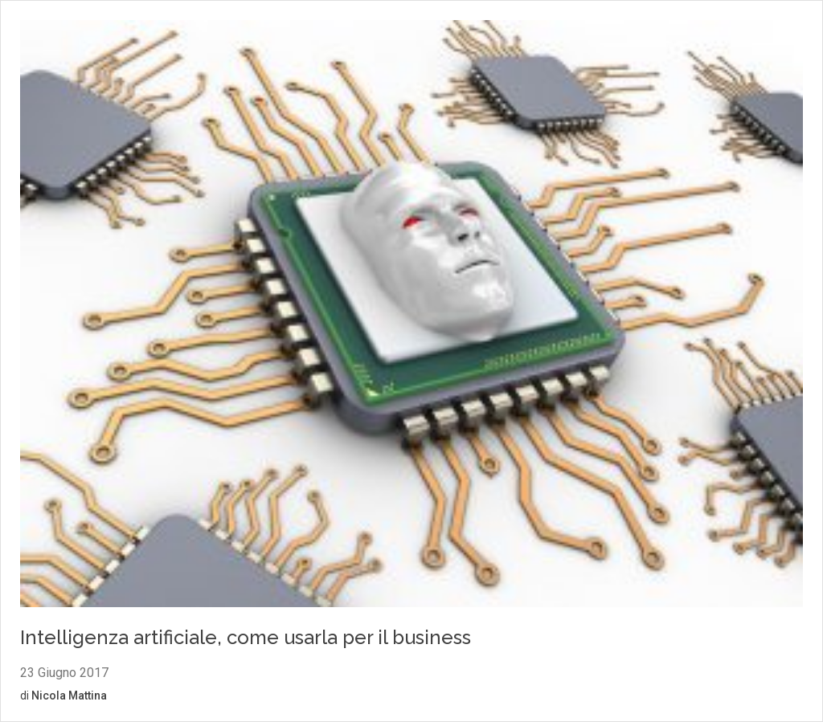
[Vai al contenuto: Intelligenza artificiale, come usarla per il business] (411, 316)
